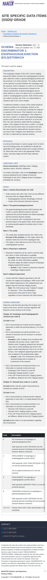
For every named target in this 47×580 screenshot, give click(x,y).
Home (3, 31)
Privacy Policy (6, 574)
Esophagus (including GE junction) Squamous (19, 34)
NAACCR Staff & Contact (14, 536)
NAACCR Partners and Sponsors (14, 571)
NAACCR (17, 577)
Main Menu (9, 26)
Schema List (12, 31)
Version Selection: (23, 45)
